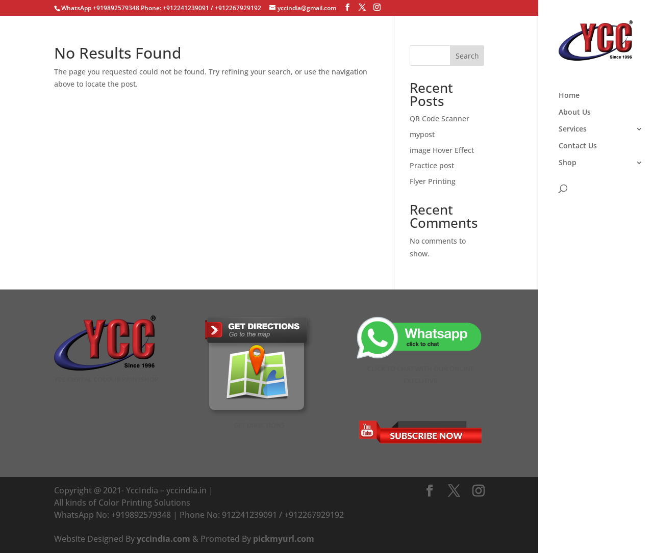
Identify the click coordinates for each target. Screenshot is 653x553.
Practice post (432, 165)
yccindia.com (163, 538)
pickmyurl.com (283, 538)
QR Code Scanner (439, 118)
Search (467, 56)
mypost (422, 134)
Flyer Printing (433, 181)
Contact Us (578, 146)
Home (569, 96)
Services (573, 129)
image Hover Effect (442, 150)
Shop (567, 163)
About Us (575, 113)
